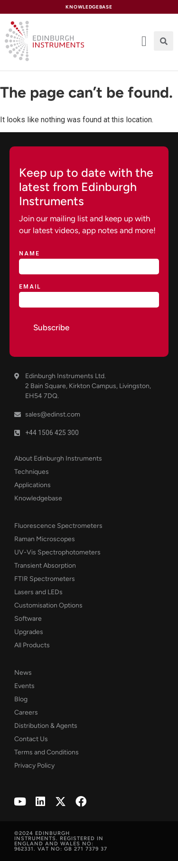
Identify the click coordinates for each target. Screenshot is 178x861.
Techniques (31, 472)
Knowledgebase (38, 498)
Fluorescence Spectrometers (58, 526)
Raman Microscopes (44, 539)
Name (29, 254)
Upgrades (28, 632)
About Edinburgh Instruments (58, 458)
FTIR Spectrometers (44, 579)
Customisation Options (48, 605)
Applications (32, 485)
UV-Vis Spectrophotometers (57, 552)
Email (30, 287)
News (23, 673)
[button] (163, 41)
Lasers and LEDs (38, 592)
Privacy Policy (34, 765)
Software (28, 619)
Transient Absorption (45, 566)
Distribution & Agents (45, 726)
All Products (32, 645)
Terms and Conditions (46, 752)
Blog (21, 699)
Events (24, 686)
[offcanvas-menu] (144, 41)
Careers (26, 712)
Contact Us (31, 739)
